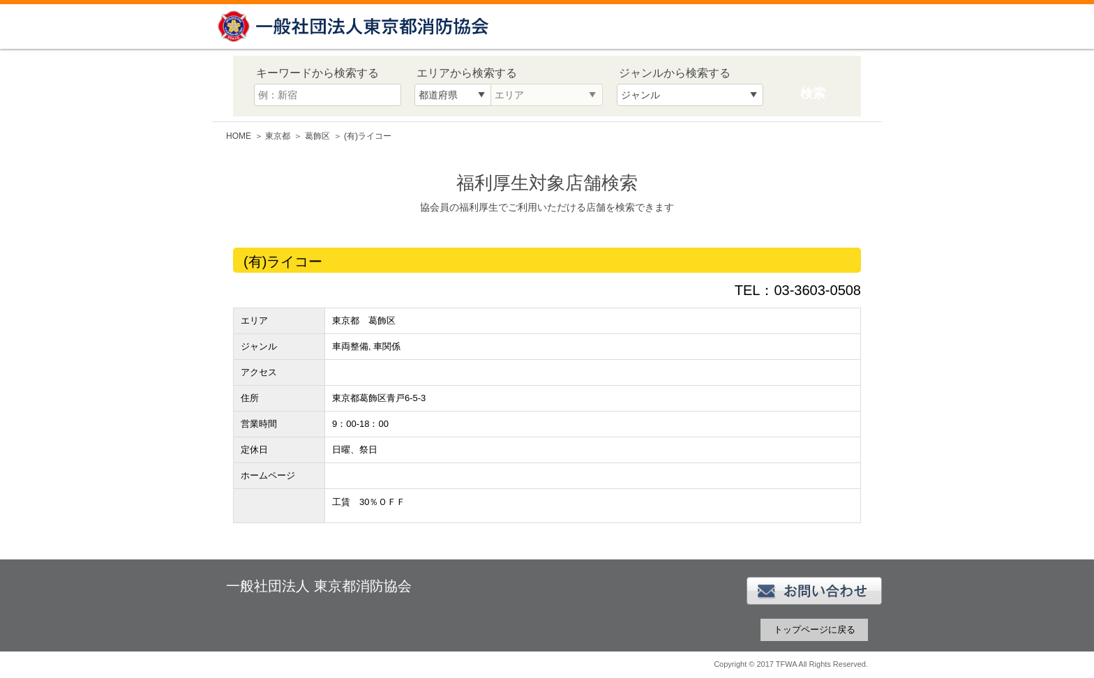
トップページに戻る (814, 629)
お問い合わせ (814, 591)
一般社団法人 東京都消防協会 (355, 26)
